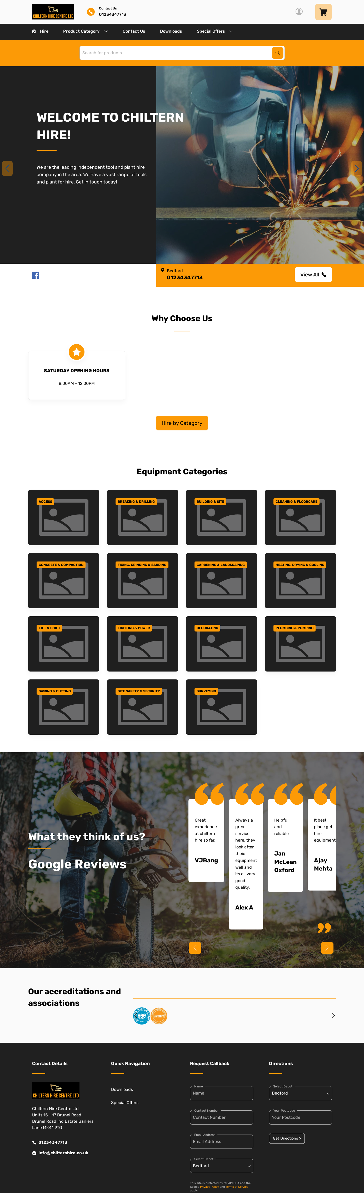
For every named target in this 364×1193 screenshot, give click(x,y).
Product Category (85, 31)
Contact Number (206, 1110)
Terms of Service (237, 1187)
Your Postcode (284, 1110)
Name (198, 1086)
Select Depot (203, 1159)
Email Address (204, 1135)
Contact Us (134, 31)
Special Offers (215, 31)
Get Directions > (287, 1138)
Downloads (171, 31)
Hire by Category (182, 423)
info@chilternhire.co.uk (60, 1153)
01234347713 (49, 1142)
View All (313, 274)
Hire (40, 31)
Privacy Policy (209, 1187)
